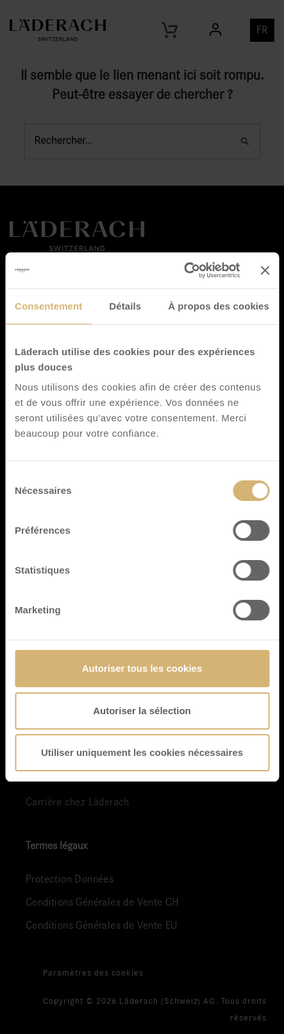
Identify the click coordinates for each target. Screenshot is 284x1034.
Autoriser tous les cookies (142, 668)
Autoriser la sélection (142, 710)
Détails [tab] (125, 306)
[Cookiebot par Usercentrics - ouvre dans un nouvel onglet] (184, 270)
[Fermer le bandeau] (264, 270)
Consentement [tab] (48, 306)
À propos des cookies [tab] (218, 306)
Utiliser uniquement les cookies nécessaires (142, 752)
